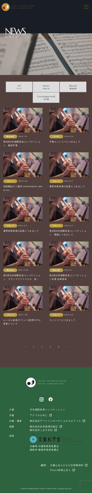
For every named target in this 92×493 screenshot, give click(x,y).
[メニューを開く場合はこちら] (86, 6)
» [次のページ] (66, 346)
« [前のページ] (25, 346)
